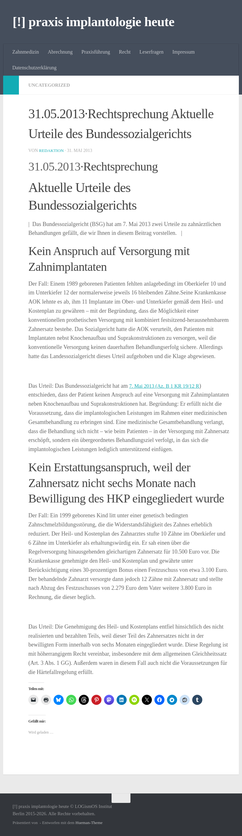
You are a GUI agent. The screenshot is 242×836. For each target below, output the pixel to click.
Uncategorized (50, 85)
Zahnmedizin (25, 52)
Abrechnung (60, 52)
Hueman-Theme (89, 822)
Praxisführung (96, 52)
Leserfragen (152, 52)
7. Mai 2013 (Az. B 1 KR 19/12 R (167, 386)
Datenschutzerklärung (34, 67)
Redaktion (52, 150)
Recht (124, 52)
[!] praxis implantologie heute (93, 22)
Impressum (183, 52)
